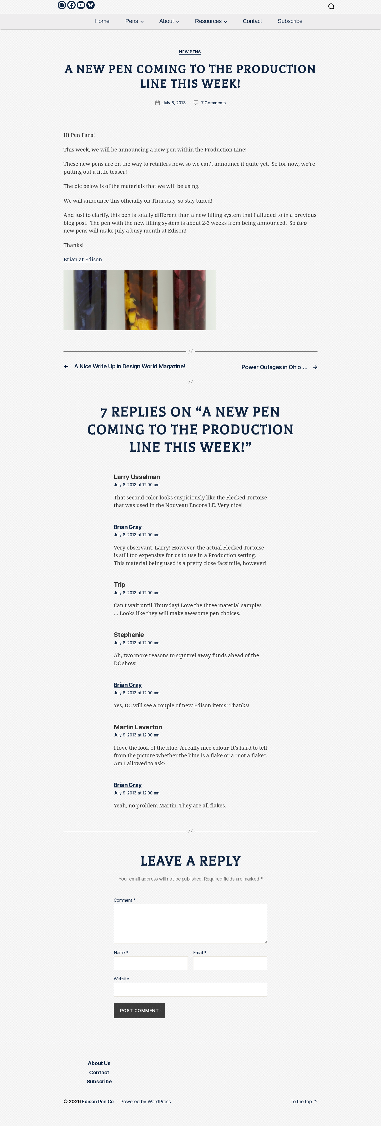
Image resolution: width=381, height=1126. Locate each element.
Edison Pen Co (98, 1111)
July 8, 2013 (174, 103)
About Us (99, 1072)
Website (121, 988)
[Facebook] (71, 5)
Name (121, 961)
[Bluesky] (90, 5)
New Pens (190, 52)
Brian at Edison (83, 260)
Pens (131, 21)
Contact (252, 21)
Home (102, 21)
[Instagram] (62, 5)
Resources (208, 21)
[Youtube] (81, 5)
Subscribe (290, 21)
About (166, 21)
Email (199, 961)
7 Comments (213, 103)
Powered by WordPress (146, 1111)
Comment (125, 909)
